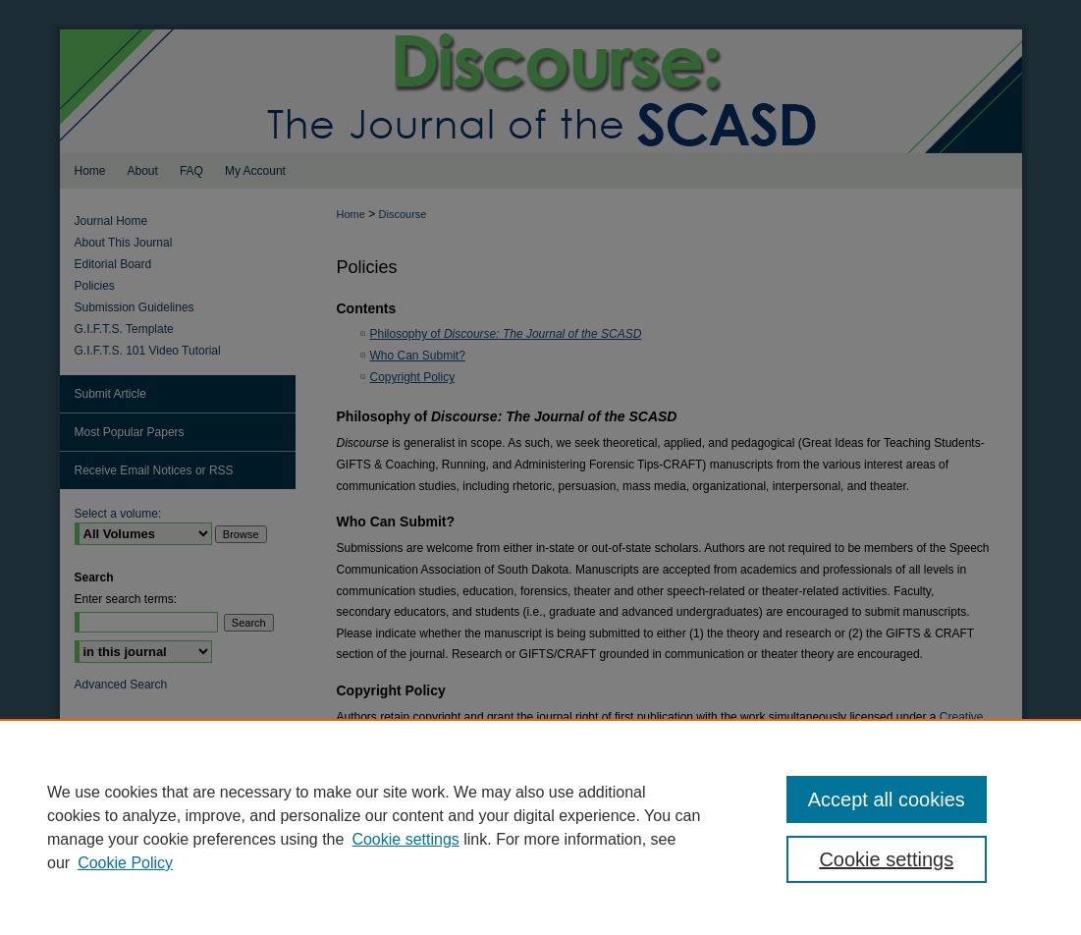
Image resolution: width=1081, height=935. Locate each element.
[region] (540, 827)
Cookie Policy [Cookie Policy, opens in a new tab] (125, 862)
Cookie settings (405, 839)
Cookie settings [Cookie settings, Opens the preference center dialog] (886, 859)
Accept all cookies (886, 799)
